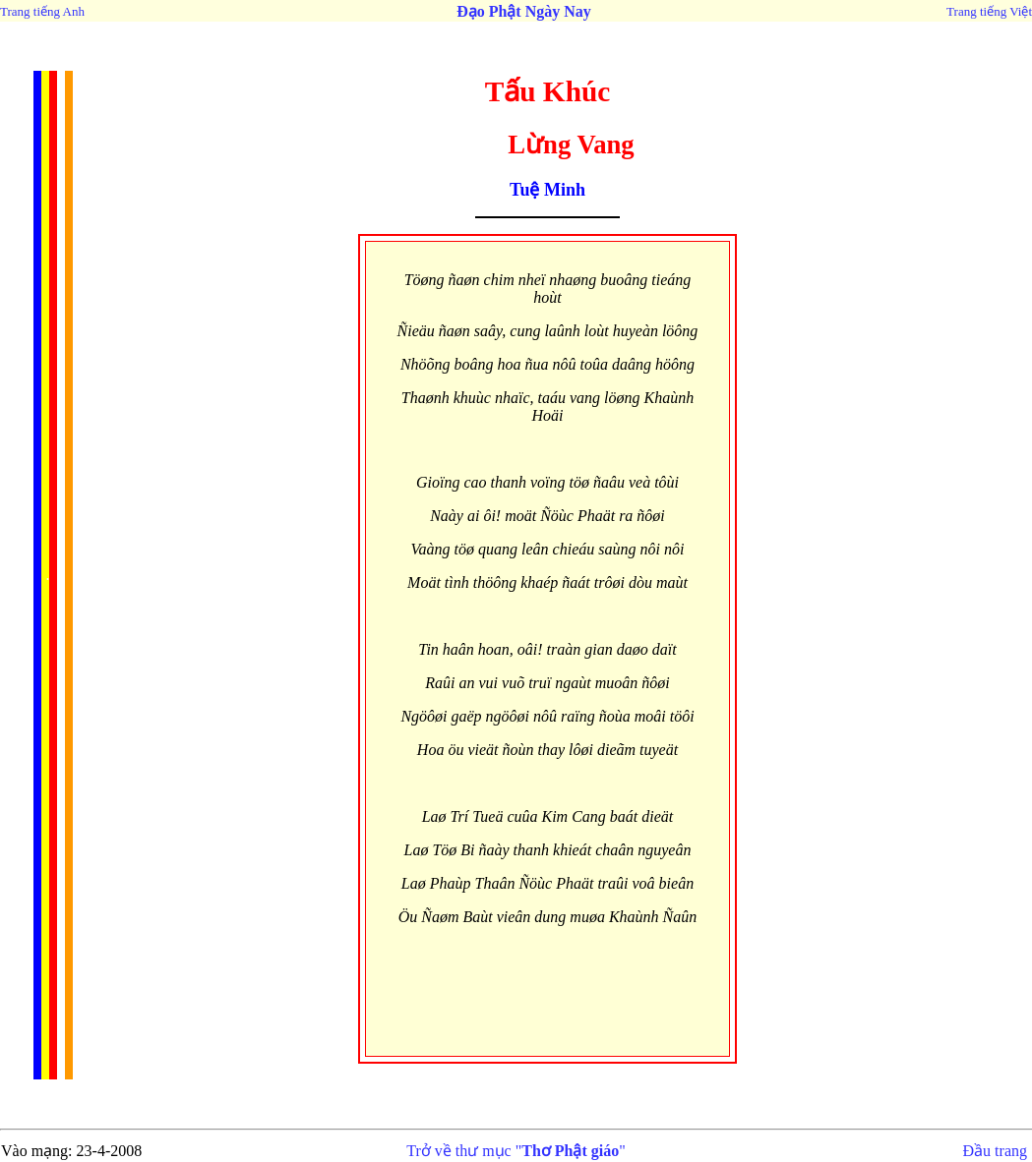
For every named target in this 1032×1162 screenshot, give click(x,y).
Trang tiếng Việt (989, 11)
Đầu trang (995, 1150)
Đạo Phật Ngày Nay (523, 11)
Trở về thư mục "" (516, 1150)
